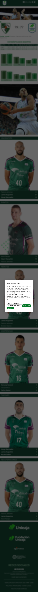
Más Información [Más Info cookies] (13, 303)
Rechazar (26, 305)
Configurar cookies (14, 305)
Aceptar (10, 308)
